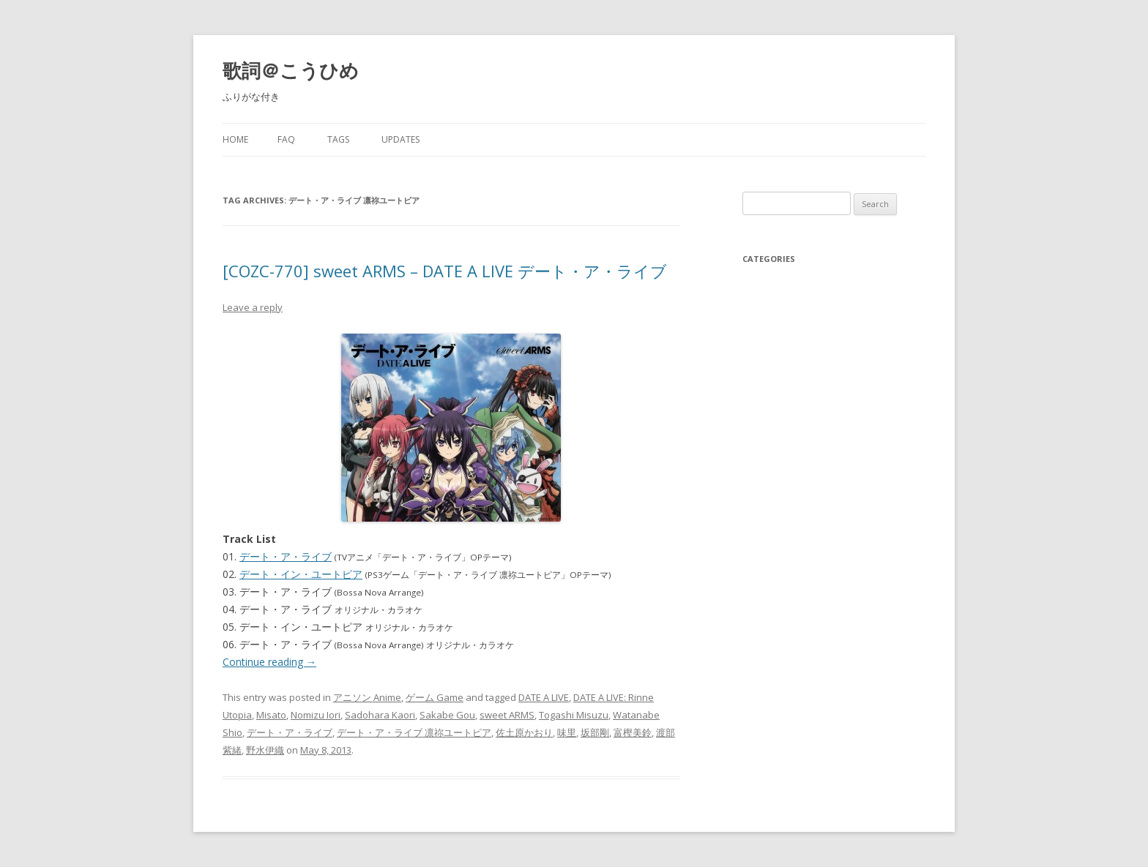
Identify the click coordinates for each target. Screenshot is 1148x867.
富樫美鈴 (633, 732)
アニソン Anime (367, 697)
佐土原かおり (524, 732)
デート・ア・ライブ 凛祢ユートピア (414, 732)
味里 (566, 732)
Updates (400, 139)
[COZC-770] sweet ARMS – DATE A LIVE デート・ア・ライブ (445, 271)
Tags (338, 139)
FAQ (286, 139)
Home (235, 139)
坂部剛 (595, 732)
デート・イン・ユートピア (300, 574)
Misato (271, 714)
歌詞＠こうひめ (291, 70)
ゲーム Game (434, 697)
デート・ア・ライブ (285, 556)
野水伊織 (265, 750)
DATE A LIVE (543, 697)
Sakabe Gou (447, 714)
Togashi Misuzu (573, 714)
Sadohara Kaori (380, 714)
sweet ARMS (507, 714)
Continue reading (269, 662)
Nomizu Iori (315, 714)
